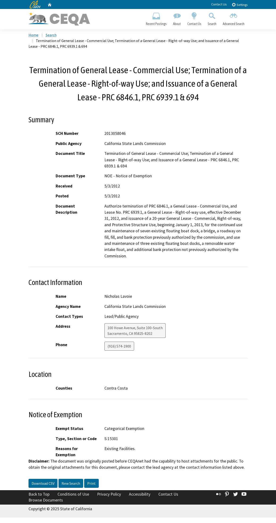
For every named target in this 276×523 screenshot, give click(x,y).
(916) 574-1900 (119, 346)
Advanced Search (233, 18)
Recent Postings (156, 18)
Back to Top (39, 494)
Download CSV (43, 483)
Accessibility (139, 494)
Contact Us (219, 4)
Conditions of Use (73, 494)
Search (211, 18)
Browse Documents (46, 500)
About (177, 18)
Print (91, 483)
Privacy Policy (109, 494)
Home (33, 35)
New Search (71, 483)
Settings (239, 4)
